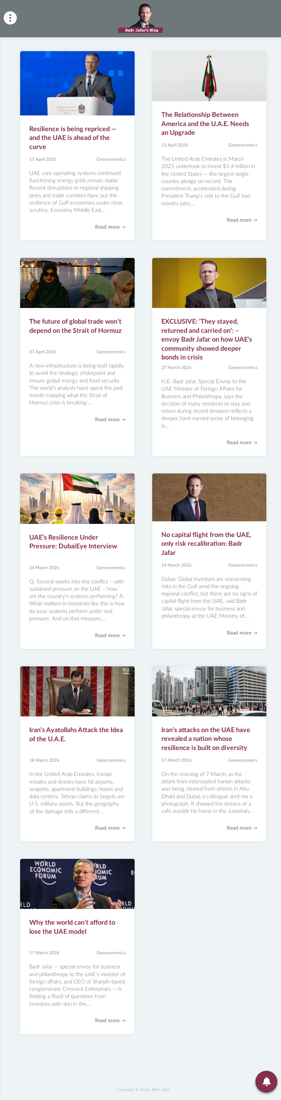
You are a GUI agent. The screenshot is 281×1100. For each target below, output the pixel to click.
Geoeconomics (111, 159)
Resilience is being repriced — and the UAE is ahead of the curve (72, 138)
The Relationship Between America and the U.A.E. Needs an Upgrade (205, 124)
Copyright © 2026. (143, 1090)
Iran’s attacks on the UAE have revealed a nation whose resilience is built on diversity (205, 739)
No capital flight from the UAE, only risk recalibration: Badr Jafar (206, 544)
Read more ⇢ (110, 227)
